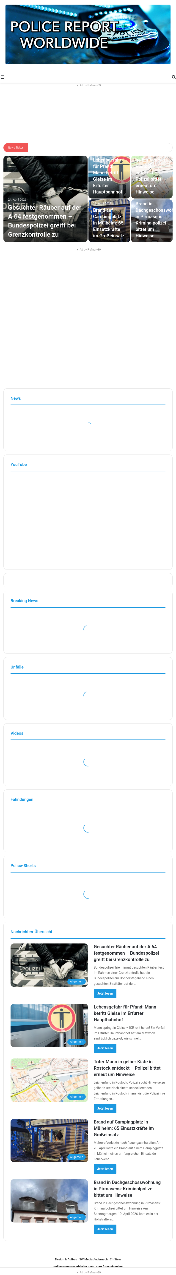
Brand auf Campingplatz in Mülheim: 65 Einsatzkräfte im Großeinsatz (108, 222)
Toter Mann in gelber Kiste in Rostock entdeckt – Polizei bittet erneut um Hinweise (150, 173)
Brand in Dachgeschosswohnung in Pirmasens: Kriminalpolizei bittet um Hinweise (127, 1189)
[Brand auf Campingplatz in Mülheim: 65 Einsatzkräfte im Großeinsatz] (49, 1140)
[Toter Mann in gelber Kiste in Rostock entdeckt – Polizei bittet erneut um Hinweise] (49, 1080)
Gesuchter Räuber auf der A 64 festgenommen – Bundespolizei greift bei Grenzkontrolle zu (126, 953)
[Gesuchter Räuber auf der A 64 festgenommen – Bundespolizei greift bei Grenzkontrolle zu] (45, 199)
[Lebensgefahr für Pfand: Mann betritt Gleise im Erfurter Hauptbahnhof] (49, 1025)
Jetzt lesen (105, 993)
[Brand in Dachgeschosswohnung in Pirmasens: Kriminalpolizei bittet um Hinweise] (49, 1201)
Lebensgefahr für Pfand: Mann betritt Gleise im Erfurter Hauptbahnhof (125, 1013)
